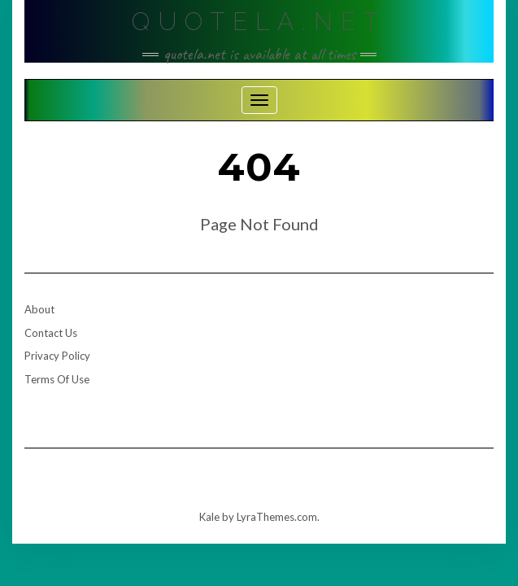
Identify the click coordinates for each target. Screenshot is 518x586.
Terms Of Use (56, 379)
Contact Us (50, 332)
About (39, 309)
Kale (209, 516)
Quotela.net (259, 21)
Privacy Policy (57, 355)
